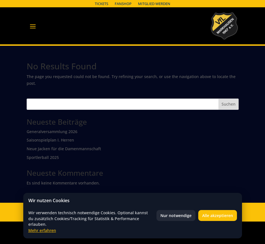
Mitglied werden (154, 3)
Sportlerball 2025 (43, 157)
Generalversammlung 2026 (52, 131)
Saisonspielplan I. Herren (50, 140)
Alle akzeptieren (217, 215)
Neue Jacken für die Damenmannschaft (64, 148)
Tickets (101, 3)
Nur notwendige (176, 215)
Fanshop (123, 3)
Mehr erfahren (42, 230)
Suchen (229, 104)
